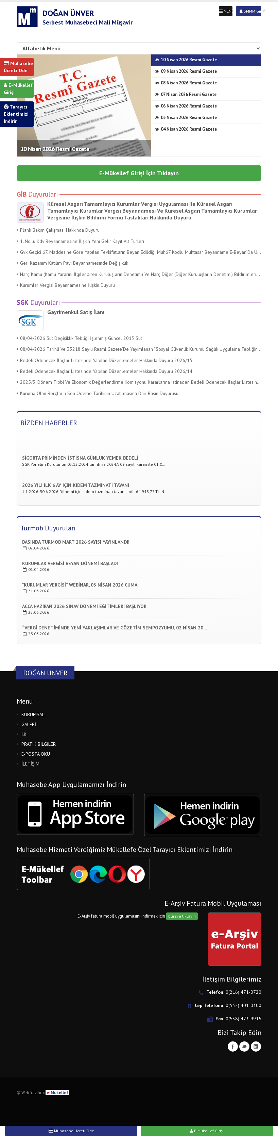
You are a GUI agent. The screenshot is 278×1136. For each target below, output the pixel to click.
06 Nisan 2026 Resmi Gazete (186, 106)
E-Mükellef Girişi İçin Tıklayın (139, 173)
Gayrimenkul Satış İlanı (75, 312)
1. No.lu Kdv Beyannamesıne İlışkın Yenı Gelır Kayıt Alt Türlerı (80, 241)
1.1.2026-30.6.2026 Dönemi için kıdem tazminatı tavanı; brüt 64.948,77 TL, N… (94, 492)
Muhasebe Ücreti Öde (18, 66)
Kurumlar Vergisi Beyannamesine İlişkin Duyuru (66, 285)
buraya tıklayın (182, 916)
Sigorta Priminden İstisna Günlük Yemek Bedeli (80, 459)
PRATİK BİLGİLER (38, 744)
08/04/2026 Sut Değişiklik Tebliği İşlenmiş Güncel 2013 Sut (79, 338)
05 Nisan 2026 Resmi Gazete (186, 117)
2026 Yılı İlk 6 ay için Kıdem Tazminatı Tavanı (75, 486)
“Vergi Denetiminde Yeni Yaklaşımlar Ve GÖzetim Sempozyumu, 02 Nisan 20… (114, 628)
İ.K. (24, 734)
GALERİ (28, 724)
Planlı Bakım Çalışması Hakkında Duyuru (58, 230)
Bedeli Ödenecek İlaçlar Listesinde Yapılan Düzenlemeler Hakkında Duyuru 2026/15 (104, 360)
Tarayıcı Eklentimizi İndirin (16, 114)
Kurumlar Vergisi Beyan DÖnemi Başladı (70, 563)
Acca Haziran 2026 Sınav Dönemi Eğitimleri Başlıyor (84, 606)
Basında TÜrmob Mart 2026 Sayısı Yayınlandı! (75, 542)
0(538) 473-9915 (243, 1019)
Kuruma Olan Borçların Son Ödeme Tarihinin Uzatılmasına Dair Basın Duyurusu (97, 393)
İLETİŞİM (30, 764)
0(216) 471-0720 (243, 992)
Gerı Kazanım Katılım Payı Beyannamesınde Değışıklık (72, 263)
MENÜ (225, 11)
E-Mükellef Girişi (18, 88)
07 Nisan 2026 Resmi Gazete (185, 94)
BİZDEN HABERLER (48, 422)
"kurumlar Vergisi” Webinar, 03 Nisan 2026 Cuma (79, 585)
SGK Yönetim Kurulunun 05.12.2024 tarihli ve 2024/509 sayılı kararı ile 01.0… (93, 465)
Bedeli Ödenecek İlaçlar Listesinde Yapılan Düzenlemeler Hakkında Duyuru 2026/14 (104, 371)
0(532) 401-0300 (243, 1005)
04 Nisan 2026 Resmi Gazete (186, 129)
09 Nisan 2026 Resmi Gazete (186, 71)
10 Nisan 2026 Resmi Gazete (54, 149)
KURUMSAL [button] (33, 714)
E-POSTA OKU (35, 754)
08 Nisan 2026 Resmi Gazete (186, 83)
